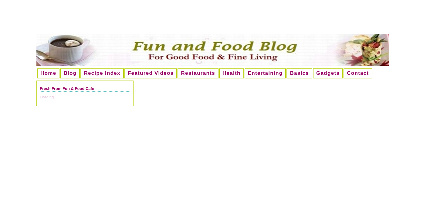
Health (231, 73)
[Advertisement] (218, 19)
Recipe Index (102, 73)
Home (48, 73)
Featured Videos (151, 73)
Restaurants (198, 73)
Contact (358, 73)
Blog (69, 73)
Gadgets (328, 73)
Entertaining (265, 73)
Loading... (48, 97)
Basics (299, 73)
